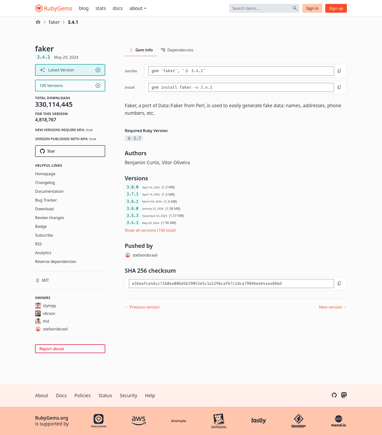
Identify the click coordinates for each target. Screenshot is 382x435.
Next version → (333, 307)
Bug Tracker (46, 200)
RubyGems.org (51, 418)
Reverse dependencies (55, 261)
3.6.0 (132, 208)
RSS (38, 244)
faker (54, 22)
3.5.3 (132, 215)
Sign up (336, 8)
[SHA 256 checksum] (231, 283)
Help (150, 395)
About (41, 395)
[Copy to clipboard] (339, 71)
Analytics (43, 252)
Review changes (49, 217)
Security (128, 395)
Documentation (49, 191)
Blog (84, 8)
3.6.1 (132, 201)
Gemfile (131, 71)
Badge (41, 226)
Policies (83, 395)
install (129, 87)
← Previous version (142, 307)
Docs (118, 8)
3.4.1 (132, 222)
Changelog (45, 182)
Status (105, 395)
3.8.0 (132, 187)
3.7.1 (132, 194)
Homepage (45, 173)
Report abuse (51, 348)
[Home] (38, 22)
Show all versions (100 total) (150, 230)
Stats (101, 8)
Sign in (312, 8)
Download (44, 209)
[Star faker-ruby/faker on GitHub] (70, 151)
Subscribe (44, 235)
